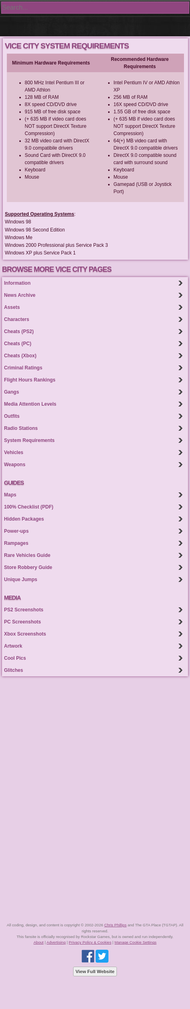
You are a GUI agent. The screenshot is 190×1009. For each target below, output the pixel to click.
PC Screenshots (22, 622)
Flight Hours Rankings (29, 380)
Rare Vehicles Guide (27, 555)
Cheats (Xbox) (20, 356)
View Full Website (95, 971)
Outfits (12, 416)
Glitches (13, 670)
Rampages (16, 543)
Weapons (14, 464)
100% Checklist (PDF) (28, 507)
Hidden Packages (24, 519)
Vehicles (13, 452)
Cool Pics (15, 658)
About (38, 942)
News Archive (19, 295)
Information (17, 283)
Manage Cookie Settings (135, 942)
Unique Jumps (20, 579)
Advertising (56, 942)
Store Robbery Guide (28, 567)
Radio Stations (21, 428)
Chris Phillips (115, 925)
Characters (16, 319)
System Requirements (29, 440)
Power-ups (16, 531)
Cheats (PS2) (19, 331)
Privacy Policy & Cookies (90, 942)
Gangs (11, 392)
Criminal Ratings (23, 368)
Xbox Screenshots (25, 634)
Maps (10, 495)
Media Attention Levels (30, 404)
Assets (12, 307)
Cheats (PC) (17, 343)
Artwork (13, 646)
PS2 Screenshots (23, 610)
